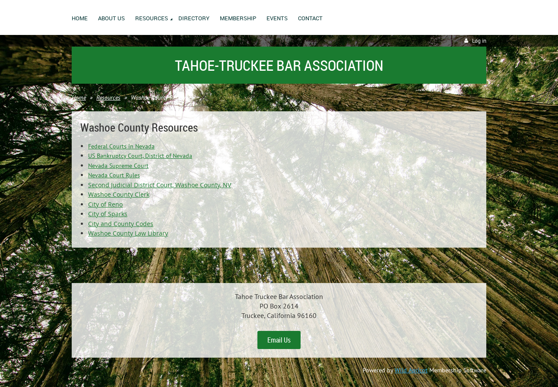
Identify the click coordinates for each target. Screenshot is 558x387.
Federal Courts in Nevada (121, 146)
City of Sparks (107, 214)
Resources (108, 97)
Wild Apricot (411, 370)
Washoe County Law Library (128, 233)
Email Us (279, 340)
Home (79, 97)
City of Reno (105, 204)
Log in (479, 40)
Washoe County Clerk (118, 194)
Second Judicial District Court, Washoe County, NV (159, 185)
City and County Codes (120, 224)
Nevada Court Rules (114, 175)
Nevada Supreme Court (118, 166)
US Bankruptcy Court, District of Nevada (140, 156)
